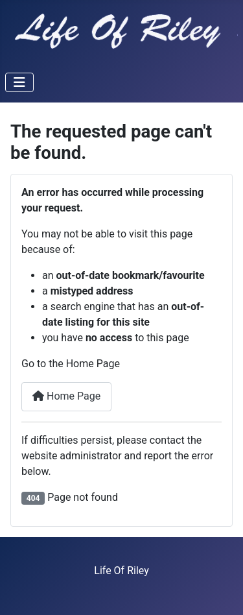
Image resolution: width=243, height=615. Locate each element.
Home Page (66, 396)
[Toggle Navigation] (19, 82)
